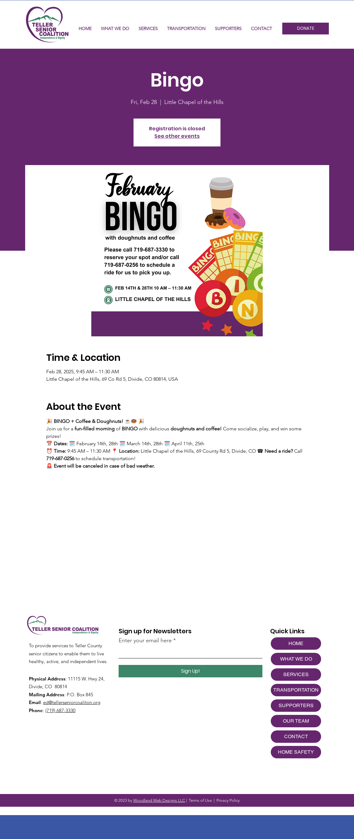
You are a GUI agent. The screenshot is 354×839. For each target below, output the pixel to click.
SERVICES (296, 674)
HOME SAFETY (296, 752)
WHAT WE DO (296, 659)
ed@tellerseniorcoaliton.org (71, 702)
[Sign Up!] (190, 671)
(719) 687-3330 (60, 710)
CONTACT (296, 736)
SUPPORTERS (296, 705)
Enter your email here (145, 640)
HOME (295, 643)
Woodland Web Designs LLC (159, 800)
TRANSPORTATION (296, 690)
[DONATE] (305, 28)
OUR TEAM (296, 721)
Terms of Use (200, 800)
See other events (177, 136)
